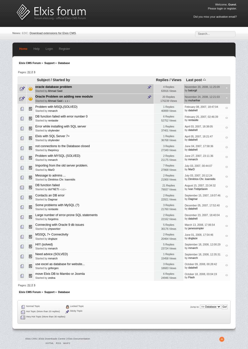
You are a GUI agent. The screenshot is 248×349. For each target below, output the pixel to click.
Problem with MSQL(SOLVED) (56, 107)
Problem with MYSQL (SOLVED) (57, 156)
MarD (51, 169)
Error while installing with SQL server (60, 126)
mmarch (53, 110)
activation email (225, 16)
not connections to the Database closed (62, 146)
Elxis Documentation (78, 338)
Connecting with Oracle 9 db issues (59, 225)
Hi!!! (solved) (44, 244)
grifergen (53, 268)
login (220, 8)
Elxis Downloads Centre (52, 338)
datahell (193, 110)
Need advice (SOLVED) (51, 254)
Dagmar (53, 199)
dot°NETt (53, 189)
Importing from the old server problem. (61, 165)
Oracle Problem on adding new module (64, 96)
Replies (162, 80)
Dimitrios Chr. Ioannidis (61, 179)
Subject (43, 80)
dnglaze (52, 238)
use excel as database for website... (60, 264)
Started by (61, 80)
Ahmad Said (55, 90)
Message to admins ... (50, 175)
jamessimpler (196, 228)
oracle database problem (53, 87)
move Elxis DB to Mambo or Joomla (60, 274)
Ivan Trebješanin (198, 188)
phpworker (54, 228)
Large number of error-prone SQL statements (66, 215)
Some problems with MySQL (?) (57, 205)
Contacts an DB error (50, 195)
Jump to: (194, 306)
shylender (54, 130)
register (231, 8)
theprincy (53, 150)
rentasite (53, 120)
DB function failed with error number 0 (61, 116)
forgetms (53, 219)
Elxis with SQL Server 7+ (52, 136)
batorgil (192, 90)
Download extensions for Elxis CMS (53, 33)
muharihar (194, 100)
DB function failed (47, 185)
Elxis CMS (31, 338)
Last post (196, 80)
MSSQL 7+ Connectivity (51, 234)
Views (176, 80)
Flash (191, 277)
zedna (51, 277)
